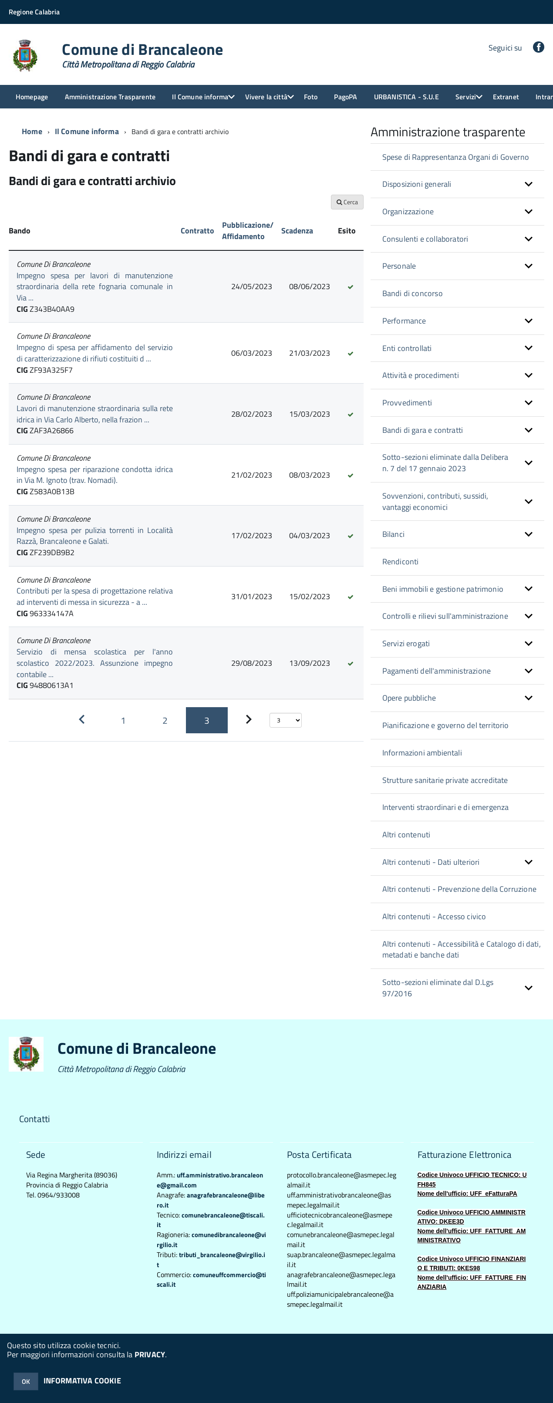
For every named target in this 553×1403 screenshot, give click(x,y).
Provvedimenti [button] (407, 402)
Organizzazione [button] (408, 211)
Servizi (465, 96)
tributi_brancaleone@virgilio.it (211, 1260)
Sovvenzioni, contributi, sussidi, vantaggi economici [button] (435, 501)
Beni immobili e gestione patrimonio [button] (442, 589)
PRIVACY (150, 1354)
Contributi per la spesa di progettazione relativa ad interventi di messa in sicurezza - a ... (95, 596)
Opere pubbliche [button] (409, 698)
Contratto (197, 230)
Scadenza (297, 230)
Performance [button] (404, 321)
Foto (310, 96)
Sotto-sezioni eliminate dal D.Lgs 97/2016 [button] (438, 987)
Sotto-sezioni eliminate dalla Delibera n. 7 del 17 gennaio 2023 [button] (445, 462)
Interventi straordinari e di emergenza (445, 807)
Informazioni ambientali (422, 753)
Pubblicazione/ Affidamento (247, 230)
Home (32, 131)
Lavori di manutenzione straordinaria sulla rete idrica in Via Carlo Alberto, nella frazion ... (95, 413)
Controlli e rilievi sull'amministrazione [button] (445, 616)
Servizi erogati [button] (406, 643)
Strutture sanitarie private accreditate (445, 780)
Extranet (506, 96)
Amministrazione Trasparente (110, 96)
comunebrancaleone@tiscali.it (211, 1220)
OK (26, 1381)
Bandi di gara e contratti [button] (422, 430)
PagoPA (345, 96)
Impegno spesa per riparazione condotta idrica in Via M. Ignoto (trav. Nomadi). (95, 474)
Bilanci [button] (393, 534)
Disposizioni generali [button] (417, 184)
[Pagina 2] (165, 720)
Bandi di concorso (412, 293)
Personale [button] (399, 266)
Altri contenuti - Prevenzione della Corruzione (459, 889)
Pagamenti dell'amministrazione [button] (436, 671)
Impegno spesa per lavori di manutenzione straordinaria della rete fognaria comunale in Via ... (95, 287)
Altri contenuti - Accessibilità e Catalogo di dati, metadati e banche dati (461, 949)
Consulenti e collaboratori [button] (425, 239)
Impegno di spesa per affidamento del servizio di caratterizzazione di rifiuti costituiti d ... (95, 352)
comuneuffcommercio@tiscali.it (211, 1280)
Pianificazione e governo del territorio (445, 725)
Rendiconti (400, 561)
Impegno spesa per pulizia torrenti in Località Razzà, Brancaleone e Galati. (95, 535)
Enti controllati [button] (407, 348)
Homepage (32, 96)
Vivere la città (266, 96)
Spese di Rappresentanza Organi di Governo (455, 157)
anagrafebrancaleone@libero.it (211, 1200)
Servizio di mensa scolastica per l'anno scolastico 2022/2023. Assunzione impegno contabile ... (95, 663)
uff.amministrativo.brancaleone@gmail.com (210, 1180)
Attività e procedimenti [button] (420, 375)
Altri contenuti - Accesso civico (434, 916)
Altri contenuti (406, 834)
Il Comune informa (200, 96)
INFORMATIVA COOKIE (82, 1380)
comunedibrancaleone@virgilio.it (211, 1240)
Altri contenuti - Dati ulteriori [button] (431, 862)
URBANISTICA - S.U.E (406, 96)
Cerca (347, 201)
